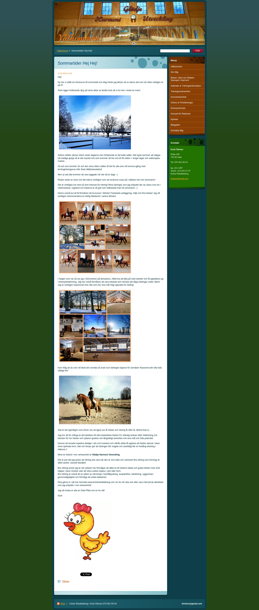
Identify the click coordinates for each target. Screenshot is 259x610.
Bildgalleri (175, 125)
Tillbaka (65, 581)
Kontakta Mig (177, 130)
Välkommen (62, 50)
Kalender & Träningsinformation (186, 86)
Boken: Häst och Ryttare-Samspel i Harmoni (183, 79)
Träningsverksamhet (180, 91)
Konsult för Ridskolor (181, 113)
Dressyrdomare (178, 108)
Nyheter (174, 119)
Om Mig (174, 72)
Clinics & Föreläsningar (182, 102)
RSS (63, 603)
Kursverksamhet (178, 97)
